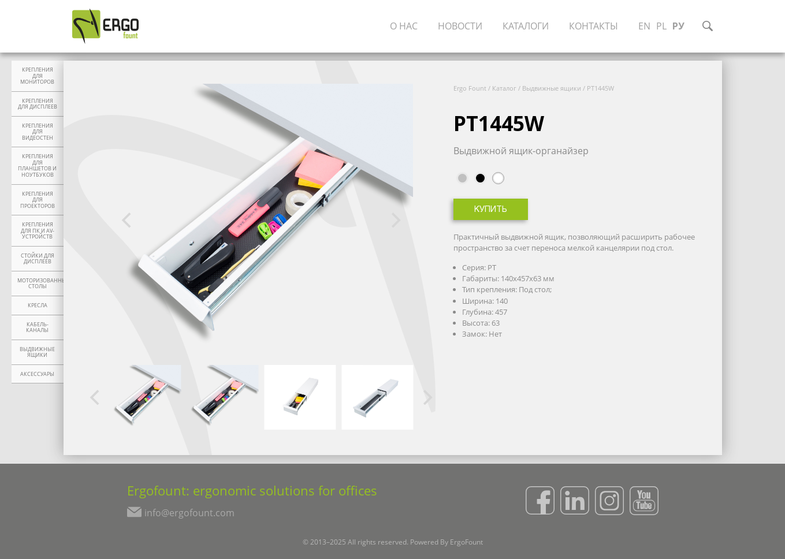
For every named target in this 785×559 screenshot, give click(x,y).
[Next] (394, 220)
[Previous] (128, 220)
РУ (678, 26)
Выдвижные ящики (37, 352)
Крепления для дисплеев (37, 104)
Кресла (37, 305)
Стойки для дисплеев (37, 259)
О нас (404, 26)
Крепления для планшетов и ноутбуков (37, 165)
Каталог (504, 88)
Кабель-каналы (37, 327)
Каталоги (526, 26)
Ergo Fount (469, 88)
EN (644, 26)
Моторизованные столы (40, 283)
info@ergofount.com (189, 512)
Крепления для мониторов (37, 75)
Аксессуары (37, 374)
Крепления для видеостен (37, 131)
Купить (490, 210)
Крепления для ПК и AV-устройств (37, 230)
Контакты (593, 26)
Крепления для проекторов (37, 200)
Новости (460, 26)
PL (661, 26)
